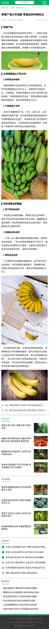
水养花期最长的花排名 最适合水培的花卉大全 (25, 568)
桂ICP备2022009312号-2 (24, 626)
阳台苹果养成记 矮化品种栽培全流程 (19, 600)
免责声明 (20, 619)
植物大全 (20, 7)
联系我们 (29, 619)
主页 (12, 7)
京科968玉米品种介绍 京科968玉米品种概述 (24, 557)
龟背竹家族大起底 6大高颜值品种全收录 (20, 609)
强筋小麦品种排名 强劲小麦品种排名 (21, 573)
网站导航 (38, 619)
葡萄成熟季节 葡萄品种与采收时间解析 (20, 588)
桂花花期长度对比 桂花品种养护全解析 (20, 596)
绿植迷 (5, 2)
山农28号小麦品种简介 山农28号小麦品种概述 (25, 562)
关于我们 (11, 619)
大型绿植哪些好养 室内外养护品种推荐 (20, 605)
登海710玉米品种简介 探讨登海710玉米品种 (24, 552)
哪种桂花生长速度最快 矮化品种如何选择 (21, 592)
